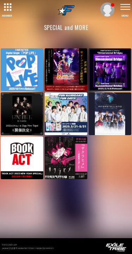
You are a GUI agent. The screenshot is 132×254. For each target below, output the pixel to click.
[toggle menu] (125, 7)
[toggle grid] (7, 7)
